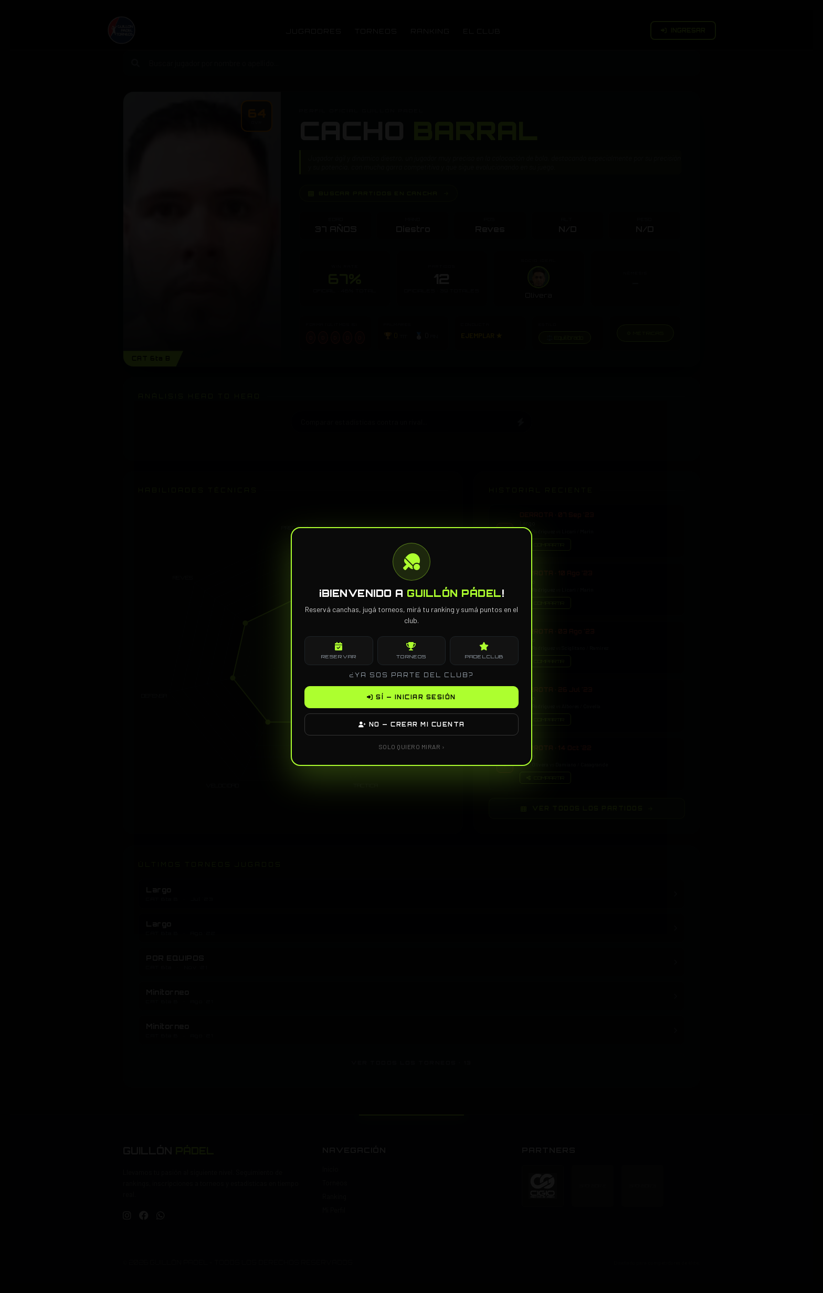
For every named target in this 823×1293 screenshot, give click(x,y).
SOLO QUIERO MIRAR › (411, 746)
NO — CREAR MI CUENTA (411, 724)
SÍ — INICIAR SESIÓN (411, 697)
